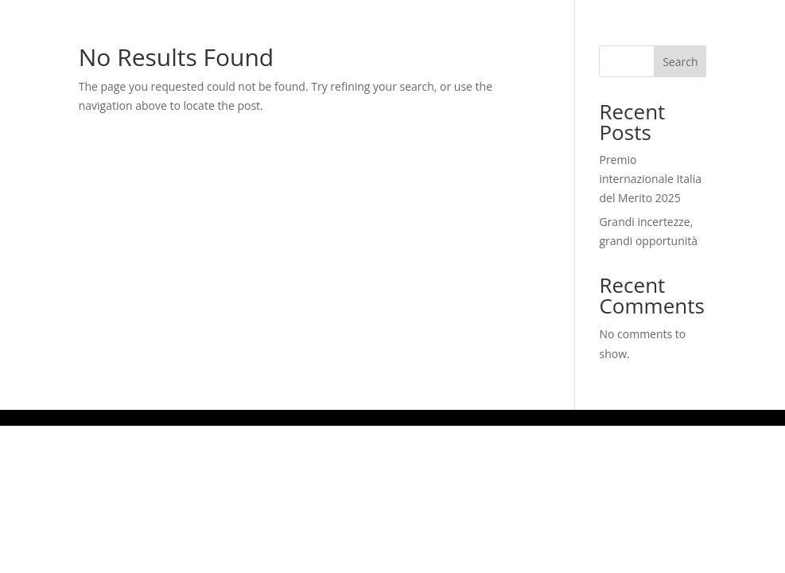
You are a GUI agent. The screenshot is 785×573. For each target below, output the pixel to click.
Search (680, 61)
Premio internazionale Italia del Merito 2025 (650, 178)
